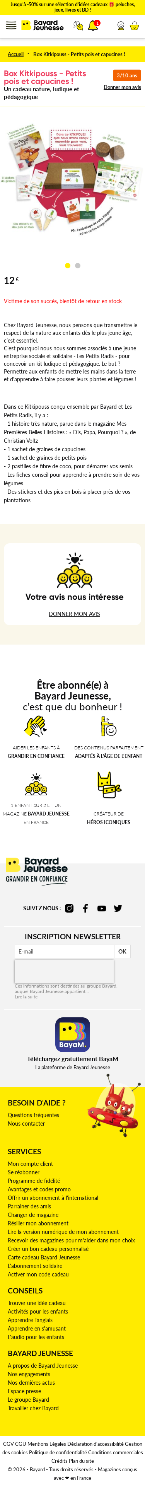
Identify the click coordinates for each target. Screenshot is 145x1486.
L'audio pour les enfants (36, 1337)
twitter (118, 908)
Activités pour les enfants (38, 1311)
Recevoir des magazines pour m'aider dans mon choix (71, 1240)
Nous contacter (26, 1123)
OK (122, 951)
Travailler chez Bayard (33, 1408)
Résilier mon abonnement (38, 1223)
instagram (69, 908)
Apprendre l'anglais (30, 1320)
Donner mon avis (122, 87)
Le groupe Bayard (28, 1399)
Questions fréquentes (33, 1115)
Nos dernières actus (31, 1382)
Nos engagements (29, 1374)
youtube (101, 908)
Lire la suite (26, 997)
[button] (121, 25)
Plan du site (81, 1461)
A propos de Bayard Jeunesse (43, 1365)
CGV (8, 1444)
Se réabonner (23, 1172)
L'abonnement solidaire (35, 1266)
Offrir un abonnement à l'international (53, 1197)
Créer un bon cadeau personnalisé (48, 1248)
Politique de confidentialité (58, 1452)
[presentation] (64, 971)
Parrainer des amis (29, 1206)
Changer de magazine (33, 1214)
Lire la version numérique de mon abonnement (63, 1231)
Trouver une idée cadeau (37, 1303)
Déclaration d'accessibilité (95, 1444)
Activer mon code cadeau (38, 1274)
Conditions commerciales (115, 1452)
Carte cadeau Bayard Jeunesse (44, 1257)
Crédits (59, 1461)
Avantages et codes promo (39, 1189)
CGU (20, 1444)
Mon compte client (30, 1163)
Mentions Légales (46, 1444)
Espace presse (24, 1391)
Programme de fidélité (34, 1180)
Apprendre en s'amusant (37, 1328)
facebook (85, 908)
